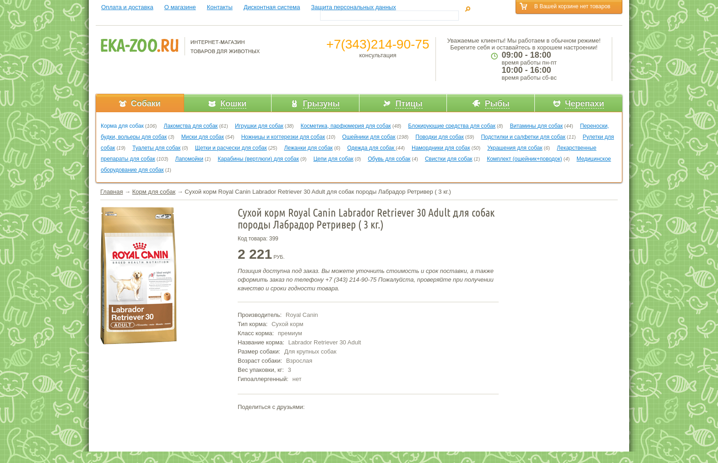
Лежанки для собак (308, 148)
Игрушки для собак (259, 126)
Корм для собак (153, 191)
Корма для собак (122, 126)
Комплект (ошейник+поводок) (524, 159)
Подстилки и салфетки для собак (523, 137)
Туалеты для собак (156, 148)
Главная (111, 191)
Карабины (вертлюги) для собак (258, 159)
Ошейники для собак (368, 137)
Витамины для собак (536, 126)
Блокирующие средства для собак (451, 126)
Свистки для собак (449, 159)
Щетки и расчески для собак (231, 148)
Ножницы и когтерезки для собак (283, 137)
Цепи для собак (333, 159)
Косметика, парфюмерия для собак (345, 126)
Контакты (220, 7)
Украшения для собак (514, 148)
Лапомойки (189, 159)
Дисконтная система (272, 7)
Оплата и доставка (127, 7)
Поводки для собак (439, 137)
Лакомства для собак (191, 126)
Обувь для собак (389, 159)
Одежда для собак (371, 148)
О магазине (180, 7)
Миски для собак (202, 137)
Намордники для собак (441, 148)
